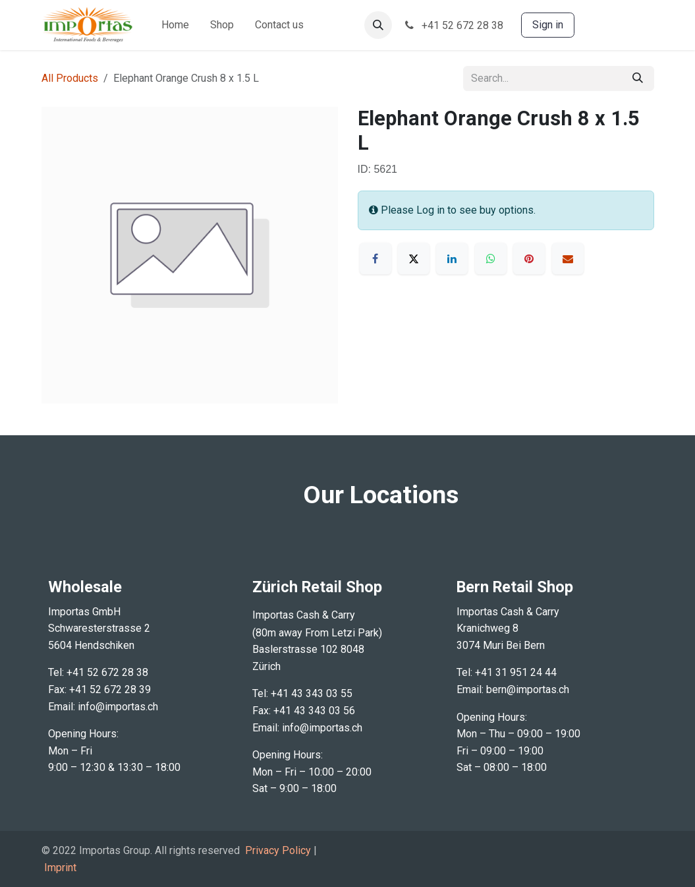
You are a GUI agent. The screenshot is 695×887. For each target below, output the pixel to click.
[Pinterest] (529, 258)
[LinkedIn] (452, 258)
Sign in (547, 24)
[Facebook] (375, 258)
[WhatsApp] (491, 258)
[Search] (637, 78)
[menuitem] (175, 25)
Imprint (60, 867)
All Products (70, 78)
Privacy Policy (278, 850)
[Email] (568, 258)
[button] (378, 25)
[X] (414, 258)
